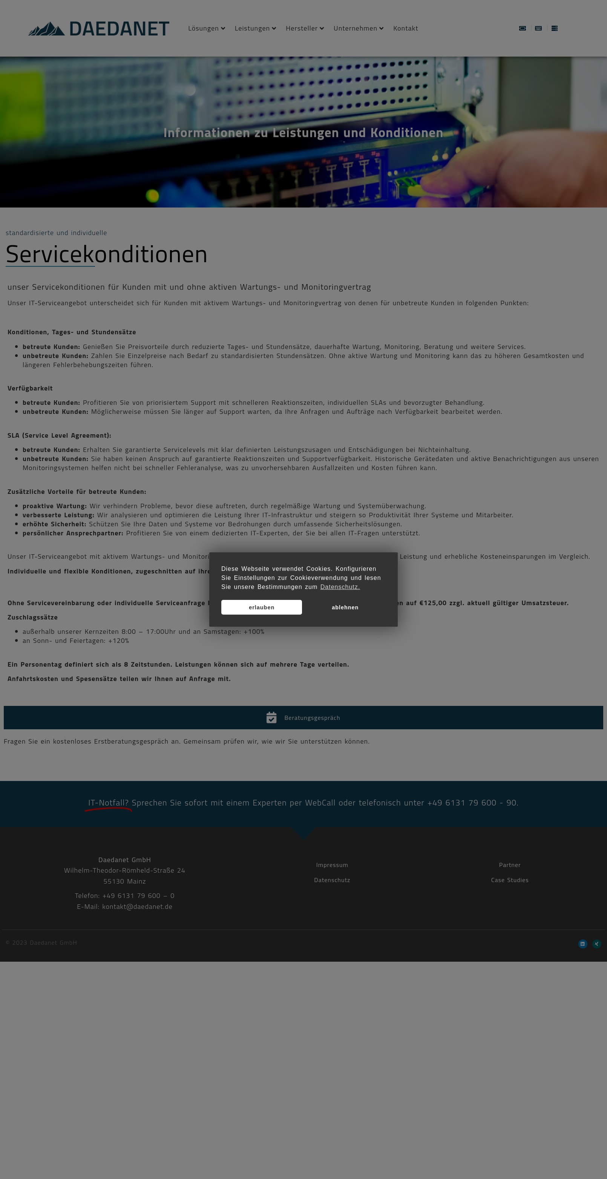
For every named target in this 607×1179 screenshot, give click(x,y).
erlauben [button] (261, 607)
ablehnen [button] (345, 607)
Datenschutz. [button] (340, 587)
